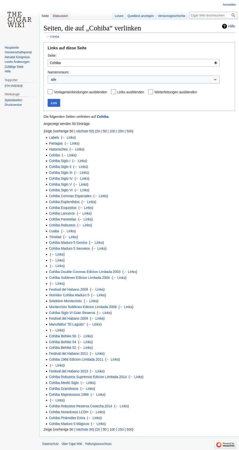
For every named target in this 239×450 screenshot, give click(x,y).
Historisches (58, 149)
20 (98, 131)
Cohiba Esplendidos (64, 202)
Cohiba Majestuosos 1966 (69, 394)
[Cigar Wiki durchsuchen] (213, 15)
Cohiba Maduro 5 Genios (68, 243)
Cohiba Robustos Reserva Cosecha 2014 (80, 406)
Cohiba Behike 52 (62, 348)
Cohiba (54, 36)
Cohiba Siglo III (60, 173)
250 (121, 131)
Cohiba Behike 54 (62, 342)
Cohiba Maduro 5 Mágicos (69, 424)
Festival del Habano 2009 (68, 318)
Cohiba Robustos (62, 225)
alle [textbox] (53, 80)
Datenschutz (50, 444)
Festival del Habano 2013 (68, 371)
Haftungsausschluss (98, 444)
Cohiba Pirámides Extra (67, 418)
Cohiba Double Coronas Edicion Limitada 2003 (84, 272)
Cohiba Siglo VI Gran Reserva (72, 313)
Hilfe (231, 26)
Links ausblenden (130, 92)
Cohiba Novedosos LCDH (68, 412)
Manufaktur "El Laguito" (67, 324)
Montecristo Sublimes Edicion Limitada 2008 (82, 307)
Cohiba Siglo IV (61, 178)
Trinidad (55, 237)
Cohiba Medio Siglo (64, 383)
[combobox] (134, 63)
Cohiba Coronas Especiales (70, 196)
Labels (54, 137)
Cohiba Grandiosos (63, 389)
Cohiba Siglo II (60, 167)
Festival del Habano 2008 (68, 289)
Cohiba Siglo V (60, 184)
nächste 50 (84, 131)
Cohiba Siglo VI (61, 190)
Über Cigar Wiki (72, 444)
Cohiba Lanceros (62, 213)
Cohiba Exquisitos (62, 208)
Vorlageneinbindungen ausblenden (80, 92)
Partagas (56, 143)
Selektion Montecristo (65, 301)
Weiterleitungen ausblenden (176, 92)
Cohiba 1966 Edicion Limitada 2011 (76, 359)
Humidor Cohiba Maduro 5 (69, 295)
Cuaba (54, 231)
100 (112, 131)
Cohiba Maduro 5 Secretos (69, 248)
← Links (68, 137)
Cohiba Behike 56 (62, 336)
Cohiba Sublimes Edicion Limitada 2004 (79, 278)
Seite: (52, 55)
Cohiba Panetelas (62, 219)
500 (129, 131)
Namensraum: (58, 72)
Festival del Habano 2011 (68, 353)
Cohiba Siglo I (59, 161)
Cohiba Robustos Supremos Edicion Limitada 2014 (88, 377)
